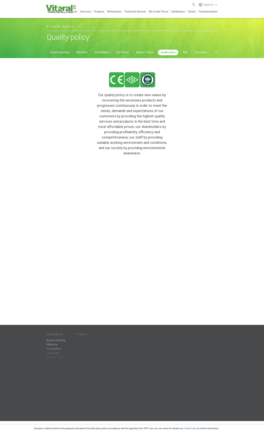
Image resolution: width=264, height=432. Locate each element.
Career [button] (192, 11)
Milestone (82, 52)
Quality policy (168, 52)
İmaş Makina (102, 52)
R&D (185, 52)
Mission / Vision (144, 52)
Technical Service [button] (135, 11)
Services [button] (85, 11)
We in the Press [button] (158, 11)
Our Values (123, 52)
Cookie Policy (189, 428)
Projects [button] (99, 11)
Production (201, 52)
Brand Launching (59, 52)
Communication (208, 11)
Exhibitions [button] (178, 11)
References (114, 11)
